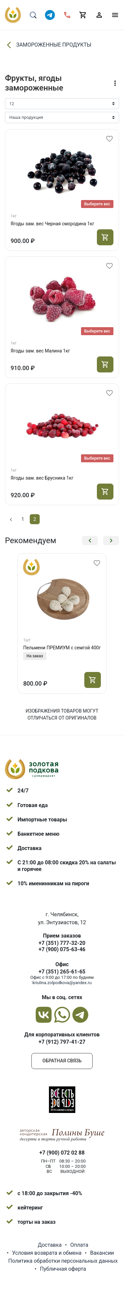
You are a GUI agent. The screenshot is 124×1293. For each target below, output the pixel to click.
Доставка (50, 1245)
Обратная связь (61, 1060)
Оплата (79, 1245)
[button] (90, 540)
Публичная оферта (63, 1269)
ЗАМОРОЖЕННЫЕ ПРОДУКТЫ (48, 45)
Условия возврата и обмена (46, 1253)
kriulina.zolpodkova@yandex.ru (62, 982)
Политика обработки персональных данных (63, 1261)
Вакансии (102, 1253)
